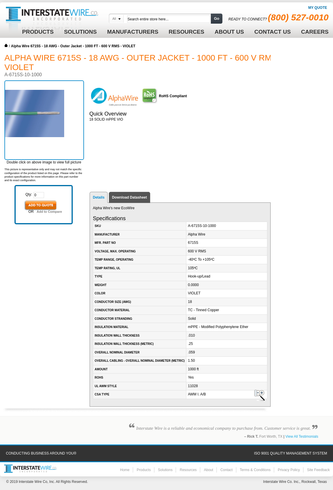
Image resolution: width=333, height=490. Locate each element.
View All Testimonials (301, 436)
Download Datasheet (129, 197)
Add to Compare (49, 211)
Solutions (165, 470)
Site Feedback (318, 470)
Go (216, 18)
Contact (226, 470)
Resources (188, 470)
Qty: (28, 194)
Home (6, 45)
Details (98, 197)
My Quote (317, 8)
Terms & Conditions (255, 470)
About (208, 470)
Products (144, 470)
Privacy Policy (289, 470)
